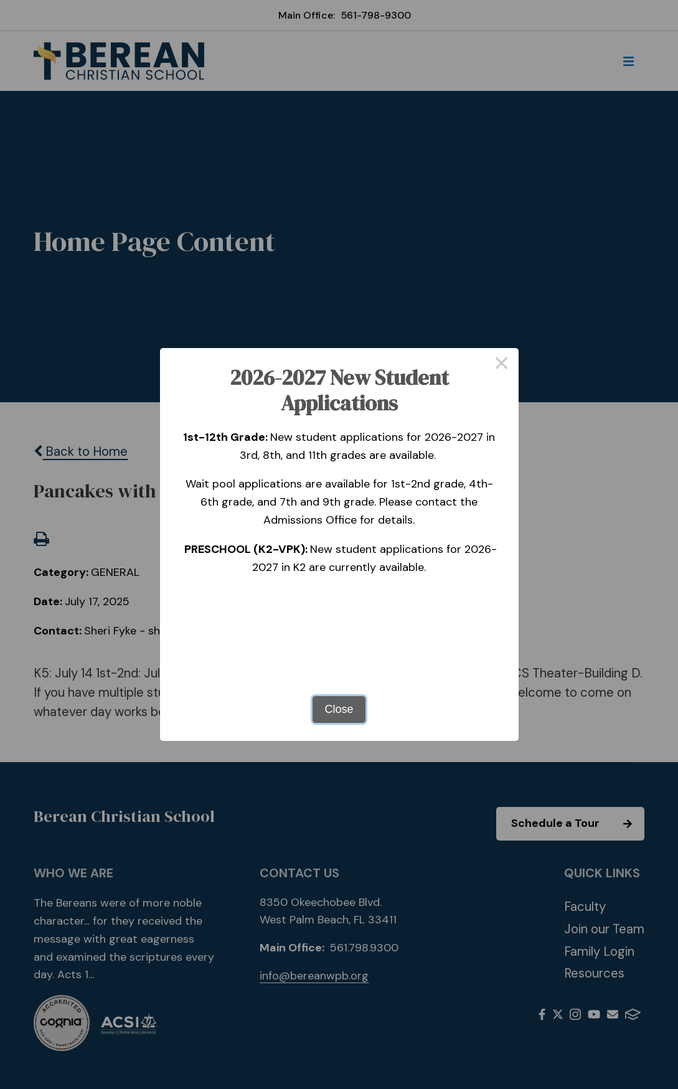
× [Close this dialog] (501, 365)
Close (338, 709)
